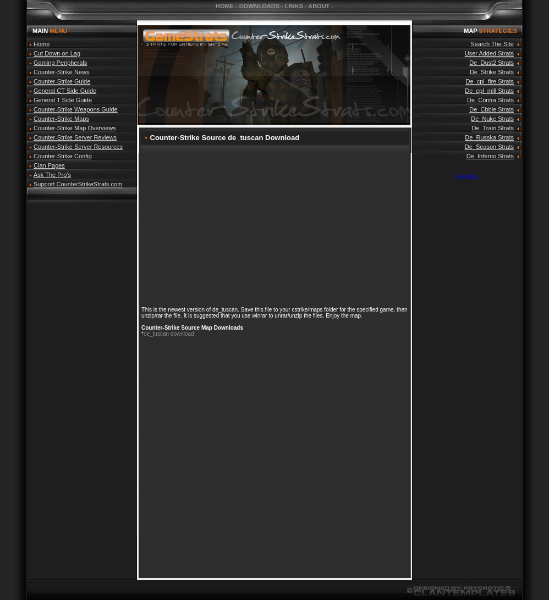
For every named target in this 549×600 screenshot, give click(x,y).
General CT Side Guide (65, 90)
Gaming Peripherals (60, 62)
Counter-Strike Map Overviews (75, 128)
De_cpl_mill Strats (489, 90)
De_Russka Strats (489, 137)
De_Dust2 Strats (491, 62)
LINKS (294, 6)
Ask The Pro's (52, 174)
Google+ (468, 176)
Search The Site (492, 44)
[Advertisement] (82, 367)
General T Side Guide (63, 100)
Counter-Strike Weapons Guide (76, 109)
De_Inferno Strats (490, 156)
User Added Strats (489, 53)
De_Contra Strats (490, 100)
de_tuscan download (169, 334)
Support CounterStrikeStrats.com (78, 184)
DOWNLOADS (259, 6)
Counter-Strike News (61, 72)
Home (42, 44)
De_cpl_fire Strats (490, 81)
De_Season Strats (489, 146)
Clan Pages (49, 165)
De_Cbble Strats (491, 109)
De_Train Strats (492, 128)
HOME (225, 6)
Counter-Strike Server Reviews (75, 137)
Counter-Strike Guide (62, 81)
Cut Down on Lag (57, 53)
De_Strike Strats (492, 72)
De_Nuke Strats (492, 118)
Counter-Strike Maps (61, 118)
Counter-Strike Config (63, 156)
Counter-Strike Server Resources (78, 146)
